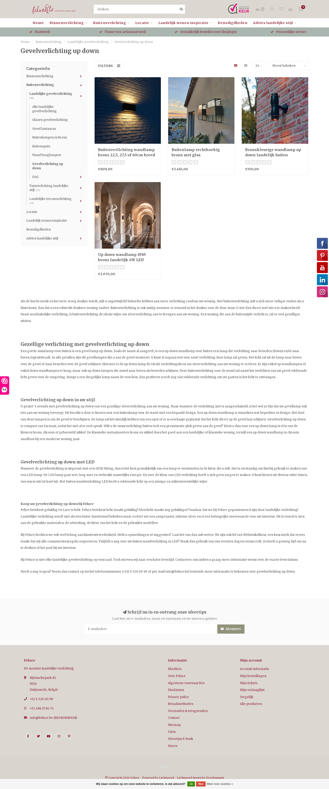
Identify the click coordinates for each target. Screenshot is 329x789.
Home (38, 23)
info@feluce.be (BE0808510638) (53, 718)
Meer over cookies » (220, 784)
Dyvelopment (215, 777)
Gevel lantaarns (44, 129)
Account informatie (254, 669)
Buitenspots (41, 146)
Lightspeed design (189, 777)
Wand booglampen (46, 155)
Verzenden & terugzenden (188, 711)
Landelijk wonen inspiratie (183, 23)
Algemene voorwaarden (186, 683)
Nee (200, 784)
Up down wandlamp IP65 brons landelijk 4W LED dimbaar (122, 259)
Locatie (142, 23)
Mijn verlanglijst (252, 690)
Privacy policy (178, 697)
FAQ (35, 177)
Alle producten (251, 704)
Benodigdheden (232, 23)
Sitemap (174, 725)
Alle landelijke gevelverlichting (44, 109)
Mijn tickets (248, 683)
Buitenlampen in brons (49, 137)
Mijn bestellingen (253, 676)
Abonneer (231, 629)
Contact (174, 718)
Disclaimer (176, 690)
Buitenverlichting (109, 23)
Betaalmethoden (180, 704)
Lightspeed (166, 777)
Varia (172, 732)
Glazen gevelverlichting (50, 120)
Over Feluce (177, 676)
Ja (191, 784)
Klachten (174, 669)
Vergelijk (246, 697)
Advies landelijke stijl (273, 23)
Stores (173, 746)
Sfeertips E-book (180, 739)
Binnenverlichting (67, 23)
